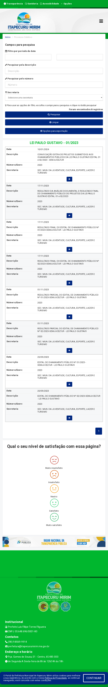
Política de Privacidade (56, 678)
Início (8, 37)
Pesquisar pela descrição (20, 65)
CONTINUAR (93, 678)
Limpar (54, 122)
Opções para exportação (54, 131)
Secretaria (12, 92)
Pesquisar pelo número (19, 78)
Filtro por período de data (20, 51)
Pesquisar (54, 114)
